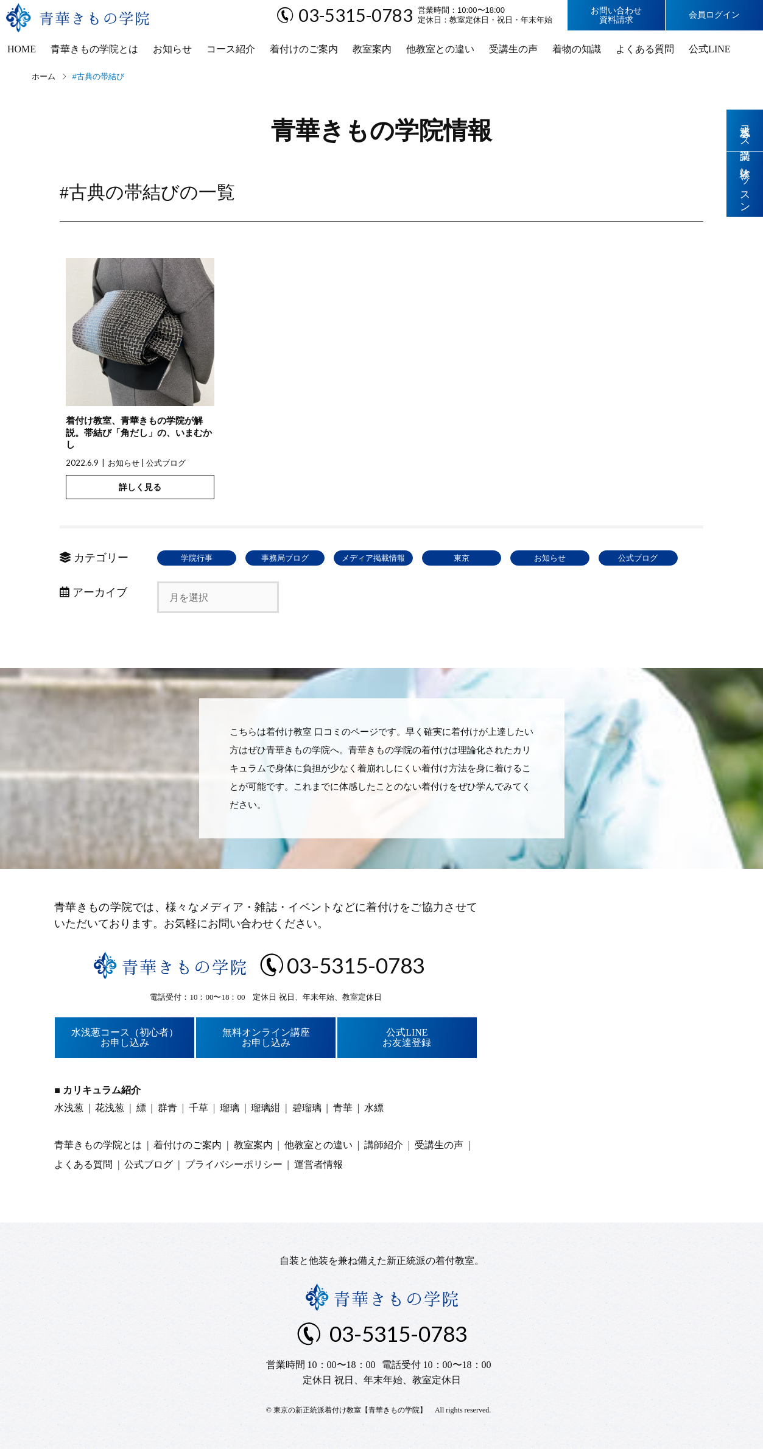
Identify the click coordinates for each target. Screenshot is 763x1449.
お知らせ (172, 49)
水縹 (374, 1108)
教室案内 (372, 49)
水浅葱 (68, 1108)
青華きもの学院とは (94, 49)
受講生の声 (513, 49)
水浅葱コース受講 (745, 130)
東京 (461, 558)
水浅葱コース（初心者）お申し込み (124, 1037)
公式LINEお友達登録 (406, 1037)
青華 (343, 1108)
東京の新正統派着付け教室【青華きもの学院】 (350, 1410)
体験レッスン (745, 184)
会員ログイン (714, 14)
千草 (198, 1108)
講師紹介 (383, 1145)
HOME (21, 49)
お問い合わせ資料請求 (616, 15)
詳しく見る (140, 487)
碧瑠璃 (307, 1108)
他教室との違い (440, 49)
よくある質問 (645, 49)
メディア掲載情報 (373, 558)
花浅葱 (109, 1108)
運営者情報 (318, 1164)
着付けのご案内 (304, 49)
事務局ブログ (285, 558)
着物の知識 (576, 49)
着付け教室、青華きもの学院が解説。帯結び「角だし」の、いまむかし (139, 432)
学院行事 (197, 558)
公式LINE (709, 49)
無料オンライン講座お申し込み (266, 1037)
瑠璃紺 (265, 1108)
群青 (167, 1108)
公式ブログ (166, 463)
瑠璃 (229, 1108)
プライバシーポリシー (234, 1164)
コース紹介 (230, 49)
